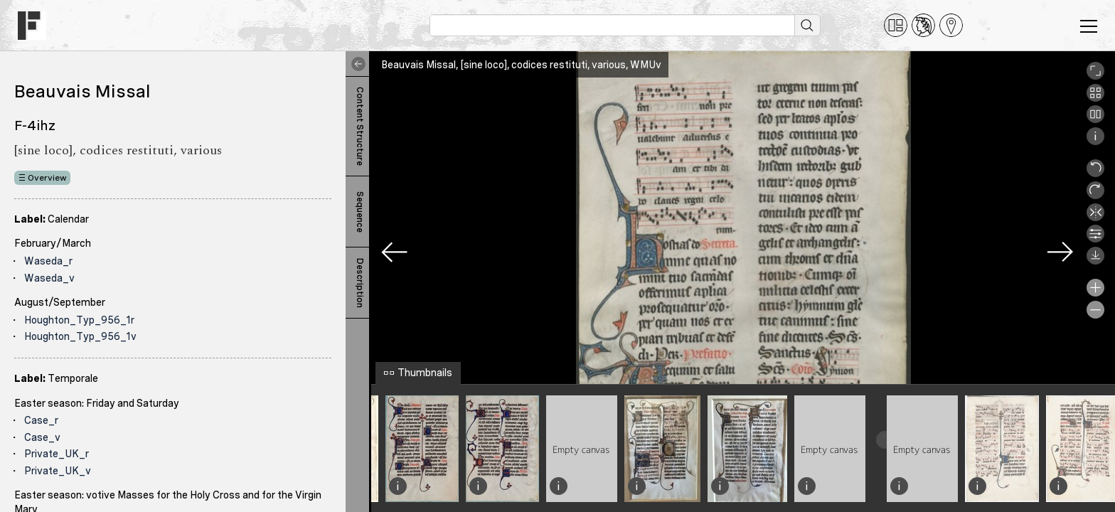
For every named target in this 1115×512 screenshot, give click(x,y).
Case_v (42, 437)
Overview (47, 178)
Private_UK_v (57, 470)
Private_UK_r (56, 453)
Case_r (41, 420)
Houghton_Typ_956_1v (80, 336)
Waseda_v (49, 278)
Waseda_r (48, 261)
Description (360, 283)
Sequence (360, 212)
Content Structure (360, 126)
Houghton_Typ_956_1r (79, 320)
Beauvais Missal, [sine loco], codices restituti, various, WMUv (521, 64)
